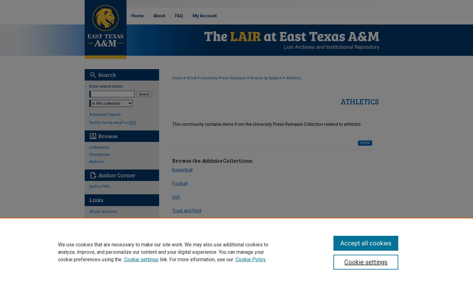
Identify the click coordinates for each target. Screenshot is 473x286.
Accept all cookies (365, 243)
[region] (236, 252)
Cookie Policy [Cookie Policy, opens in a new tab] (251, 259)
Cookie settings (141, 259)
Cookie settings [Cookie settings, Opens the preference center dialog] (365, 262)
